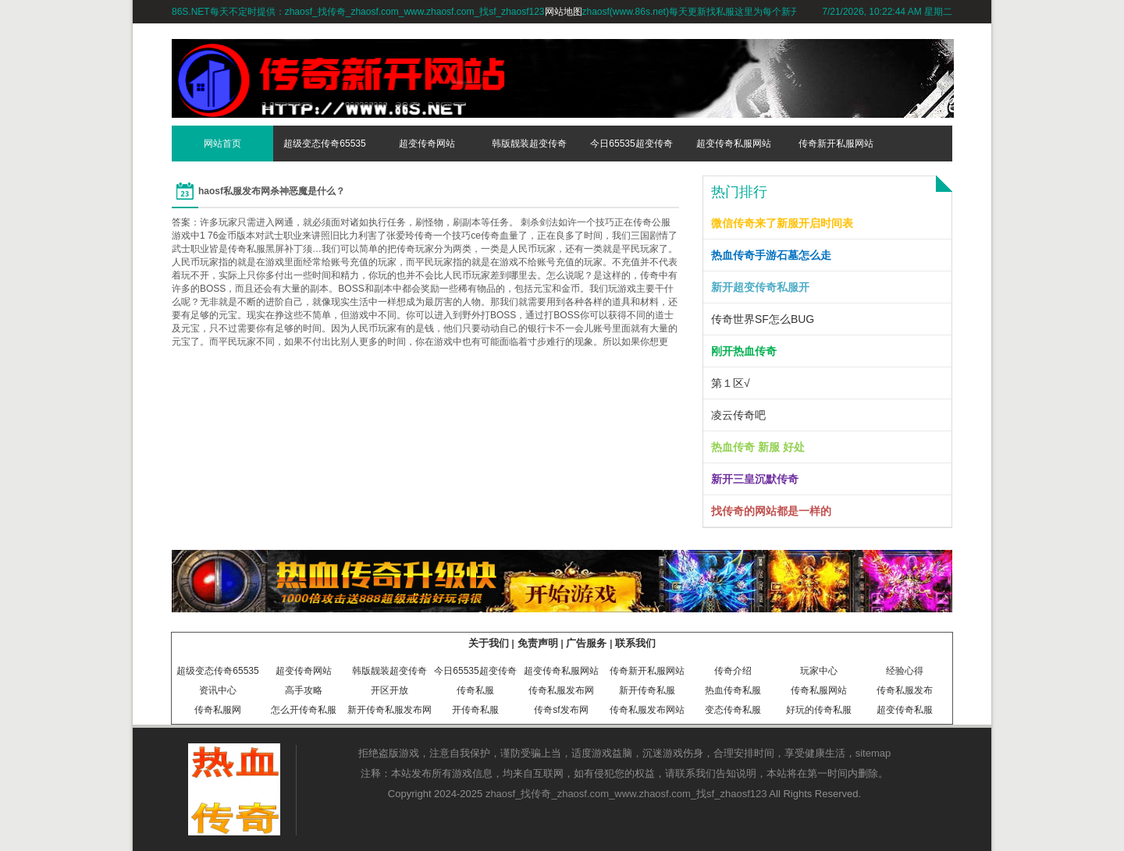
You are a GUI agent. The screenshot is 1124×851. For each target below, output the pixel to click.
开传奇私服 (475, 709)
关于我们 (488, 643)
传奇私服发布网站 (647, 709)
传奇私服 (475, 690)
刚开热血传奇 (744, 351)
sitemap (873, 753)
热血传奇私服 (733, 690)
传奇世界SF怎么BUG (762, 319)
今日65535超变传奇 (631, 143)
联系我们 (635, 643)
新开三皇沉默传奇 (755, 479)
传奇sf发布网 (561, 709)
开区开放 (389, 690)
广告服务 (586, 643)
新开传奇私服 (647, 690)
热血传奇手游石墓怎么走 (771, 255)
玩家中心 (819, 670)
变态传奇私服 (733, 709)
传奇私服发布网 (561, 690)
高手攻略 (303, 690)
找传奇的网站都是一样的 (771, 511)
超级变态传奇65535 (324, 143)
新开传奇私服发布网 (389, 709)
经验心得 (904, 670)
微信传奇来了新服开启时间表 (782, 223)
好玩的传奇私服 (819, 709)
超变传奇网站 (427, 143)
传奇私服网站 (819, 690)
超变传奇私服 (905, 709)
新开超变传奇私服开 (760, 287)
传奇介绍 (733, 670)
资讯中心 (218, 690)
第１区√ (730, 383)
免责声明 (538, 643)
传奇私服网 (217, 709)
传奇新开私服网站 (836, 143)
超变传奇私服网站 (733, 143)
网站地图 (563, 11)
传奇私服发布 (905, 690)
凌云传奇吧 (738, 415)
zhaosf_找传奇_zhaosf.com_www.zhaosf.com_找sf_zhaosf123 (626, 794)
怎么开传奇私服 (303, 709)
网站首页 (222, 143)
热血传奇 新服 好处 (758, 447)
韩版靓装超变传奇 (529, 143)
